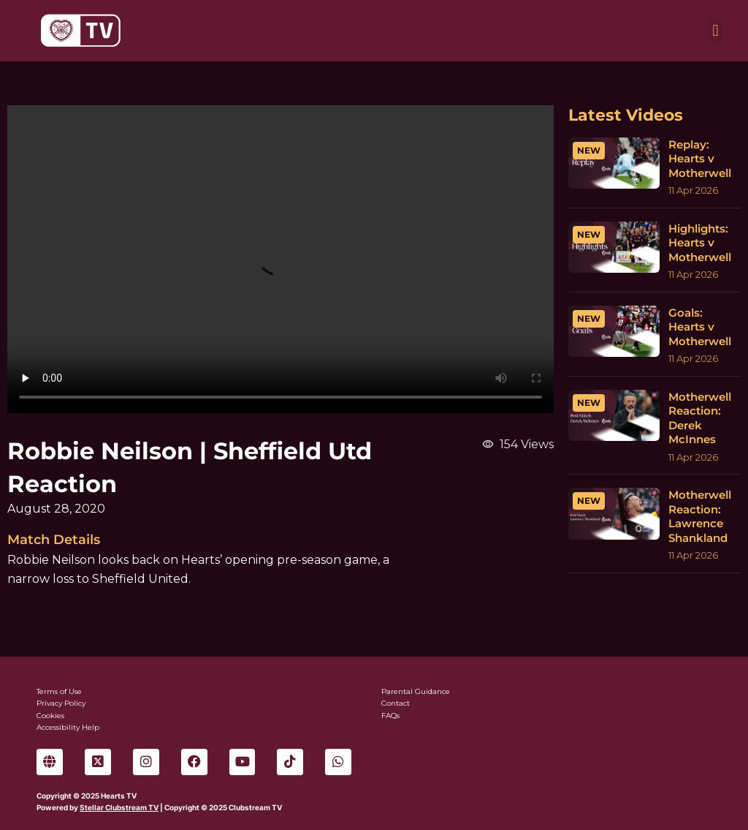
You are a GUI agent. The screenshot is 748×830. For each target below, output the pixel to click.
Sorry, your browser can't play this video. (280, 259)
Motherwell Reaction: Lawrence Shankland (699, 516)
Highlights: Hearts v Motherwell (699, 243)
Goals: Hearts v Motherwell (699, 327)
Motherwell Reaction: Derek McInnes (699, 418)
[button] (715, 31)
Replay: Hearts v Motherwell (699, 158)
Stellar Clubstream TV (119, 807)
